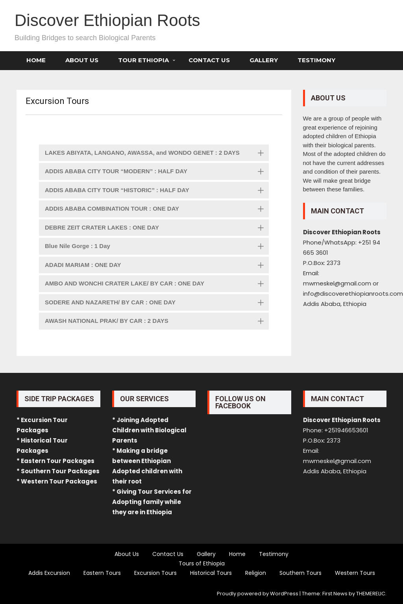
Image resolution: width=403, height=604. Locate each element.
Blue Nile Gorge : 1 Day (157, 247)
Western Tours (355, 573)
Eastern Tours (102, 573)
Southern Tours (300, 573)
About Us (81, 60)
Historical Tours (211, 573)
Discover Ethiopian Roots (107, 20)
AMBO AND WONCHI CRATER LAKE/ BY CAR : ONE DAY (157, 284)
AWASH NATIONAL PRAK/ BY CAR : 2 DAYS (157, 322)
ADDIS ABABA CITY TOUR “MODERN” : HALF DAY (157, 172)
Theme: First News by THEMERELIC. (344, 593)
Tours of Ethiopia (202, 563)
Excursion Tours (155, 573)
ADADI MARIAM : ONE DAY (157, 266)
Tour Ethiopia (143, 60)
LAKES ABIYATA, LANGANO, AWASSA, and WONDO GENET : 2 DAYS (157, 153)
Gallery (264, 60)
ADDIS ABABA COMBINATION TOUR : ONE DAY (157, 209)
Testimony (316, 60)
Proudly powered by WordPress (257, 593)
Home (36, 60)
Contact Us (209, 60)
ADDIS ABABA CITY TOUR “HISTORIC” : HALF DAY (157, 191)
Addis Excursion (49, 573)
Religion (255, 573)
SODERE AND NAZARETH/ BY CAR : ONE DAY (157, 303)
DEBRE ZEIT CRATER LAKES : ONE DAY (157, 228)
